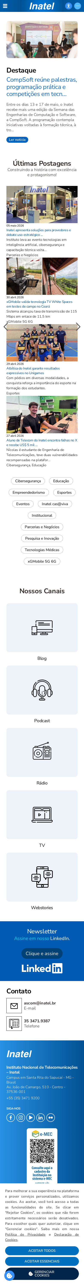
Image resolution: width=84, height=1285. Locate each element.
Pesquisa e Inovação (42, 538)
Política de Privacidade (25, 1234)
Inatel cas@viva (55, 503)
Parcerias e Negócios (42, 526)
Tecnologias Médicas (42, 549)
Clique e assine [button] (42, 953)
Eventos (22, 503)
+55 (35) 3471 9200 (23, 1098)
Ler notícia (17, 139)
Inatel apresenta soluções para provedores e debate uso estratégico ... (38, 232)
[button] (42, 1274)
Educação (61, 480)
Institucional (42, 515)
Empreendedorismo (29, 492)
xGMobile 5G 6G (42, 561)
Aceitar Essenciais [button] (42, 1261)
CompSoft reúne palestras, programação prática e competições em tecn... (41, 87)
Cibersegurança (28, 480)
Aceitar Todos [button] (42, 1250)
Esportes (64, 492)
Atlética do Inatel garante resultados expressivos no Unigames (33, 370)
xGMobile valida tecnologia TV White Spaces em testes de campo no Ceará (39, 304)
